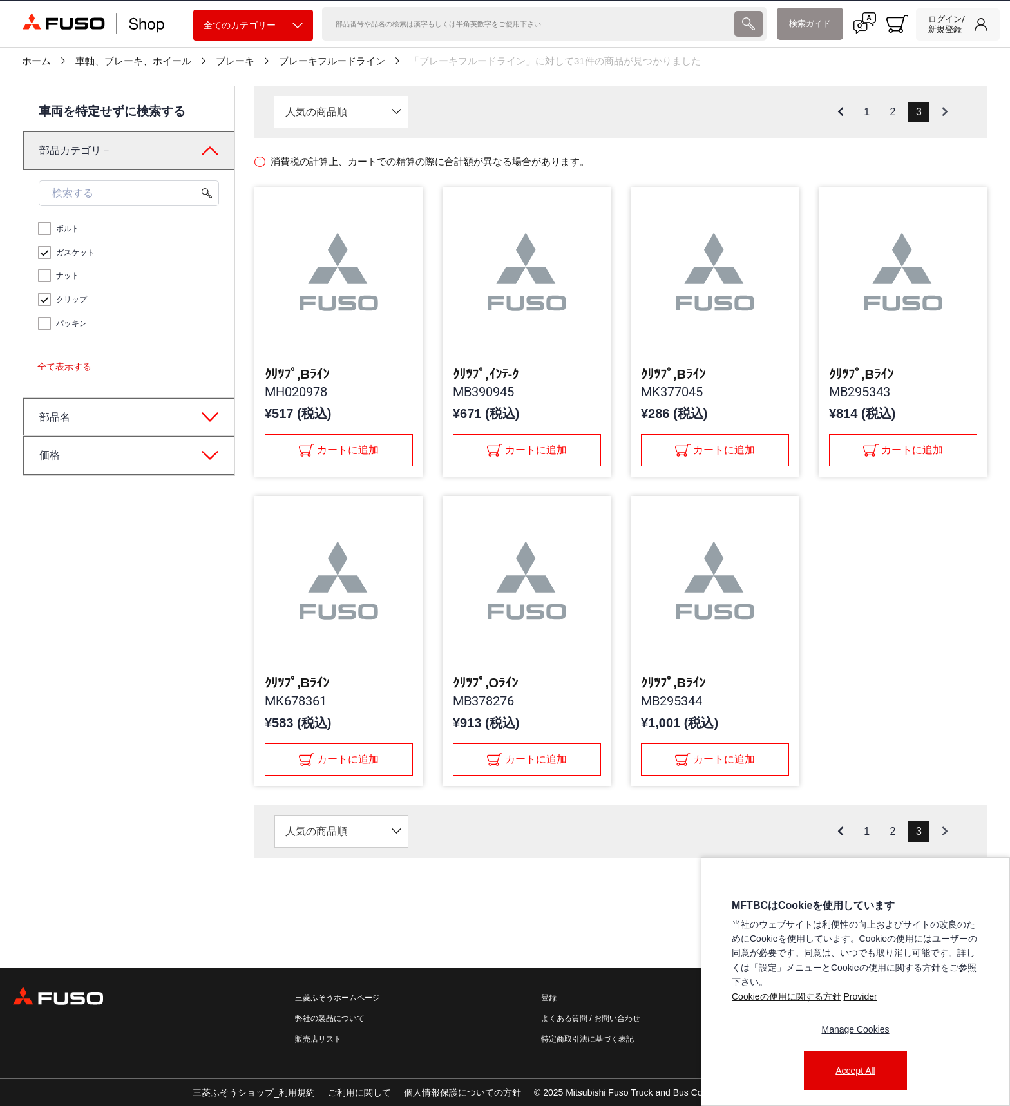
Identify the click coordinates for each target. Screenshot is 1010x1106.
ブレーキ (235, 61)
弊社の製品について (330, 1018)
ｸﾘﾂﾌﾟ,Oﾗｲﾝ (485, 683)
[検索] (527, 24)
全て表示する (64, 366)
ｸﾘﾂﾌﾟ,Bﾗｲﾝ (297, 374)
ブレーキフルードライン (332, 61)
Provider (860, 996)
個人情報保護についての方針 (462, 1092)
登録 (549, 997)
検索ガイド (810, 23)
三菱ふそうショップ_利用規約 (254, 1092)
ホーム (36, 61)
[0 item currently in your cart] (897, 24)
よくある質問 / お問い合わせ (590, 1018)
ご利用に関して (359, 1092)
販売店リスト (318, 1039)
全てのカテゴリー (253, 25)
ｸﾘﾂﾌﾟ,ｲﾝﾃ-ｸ (486, 374)
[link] (958, 24)
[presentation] (748, 24)
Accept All (855, 1070)
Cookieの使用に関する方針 (786, 996)
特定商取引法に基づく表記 (587, 1039)
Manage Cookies (855, 1029)
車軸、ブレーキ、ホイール (133, 61)
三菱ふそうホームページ (337, 997)
